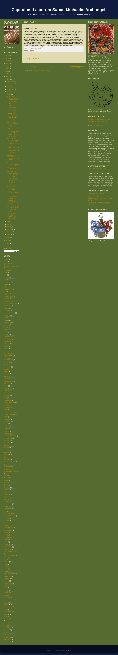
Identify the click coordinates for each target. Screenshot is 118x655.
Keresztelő (7, 426)
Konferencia (7, 433)
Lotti (5, 464)
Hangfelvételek (8, 388)
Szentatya (7, 578)
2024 (7, 58)
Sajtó (5, 564)
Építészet (6, 329)
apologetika (7, 264)
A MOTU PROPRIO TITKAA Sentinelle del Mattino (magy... (13, 181)
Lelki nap (6, 455)
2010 (7, 79)
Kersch (6, 428)
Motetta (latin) (8, 482)
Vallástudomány (8, 611)
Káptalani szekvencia (10, 414)
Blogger (68, 650)
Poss (5, 523)
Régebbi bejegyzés (76, 67)
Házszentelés (8, 393)
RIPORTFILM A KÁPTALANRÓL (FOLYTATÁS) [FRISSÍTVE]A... (12, 174)
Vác (5, 609)
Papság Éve (7, 506)
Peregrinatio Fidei (9, 516)
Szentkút (6, 581)
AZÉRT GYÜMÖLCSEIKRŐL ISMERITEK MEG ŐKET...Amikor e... (13, 166)
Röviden (90, 119)
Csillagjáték (7, 310)
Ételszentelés (7, 339)
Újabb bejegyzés (31, 67)
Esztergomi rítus (8, 336)
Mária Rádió (7, 466)
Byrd (5, 291)
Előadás (6, 327)
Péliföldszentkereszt (9, 513)
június (9, 221)
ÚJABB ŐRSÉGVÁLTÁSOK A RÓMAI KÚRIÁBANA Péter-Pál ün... (13, 215)
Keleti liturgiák (8, 421)
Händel (6, 386)
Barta (5, 275)
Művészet (6, 487)
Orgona (6, 497)
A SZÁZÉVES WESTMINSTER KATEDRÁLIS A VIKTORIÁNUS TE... (12, 100)
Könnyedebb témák (9, 436)
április (9, 226)
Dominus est (7, 315)
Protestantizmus (8, 532)
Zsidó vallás (7, 639)
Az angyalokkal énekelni (11, 266)
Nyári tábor (7, 494)
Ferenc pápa (7, 351)
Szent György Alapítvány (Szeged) (98, 202)
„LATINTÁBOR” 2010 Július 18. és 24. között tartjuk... (13, 207)
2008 (7, 240)
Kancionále (7, 407)
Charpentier (7, 301)
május (9, 224)
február (9, 232)
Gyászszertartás (8, 381)
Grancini (6, 378)
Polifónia (6, 520)
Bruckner (6, 284)
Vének (5, 616)
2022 (7, 63)
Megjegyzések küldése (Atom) (41, 71)
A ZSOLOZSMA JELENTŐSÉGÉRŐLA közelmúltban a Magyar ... (13, 141)
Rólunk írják (7, 544)
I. (94, 125)
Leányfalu (6, 452)
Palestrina (7, 501)
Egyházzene (7, 322)
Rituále (6, 542)
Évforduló (6, 344)
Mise (5, 475)
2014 (7, 68)
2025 (7, 55)
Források (6, 362)
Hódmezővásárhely (9, 402)
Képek (5, 424)
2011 (7, 76)
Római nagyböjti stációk (11, 551)
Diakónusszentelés (9, 313)
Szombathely (7, 592)
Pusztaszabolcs (8, 537)
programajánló (8, 530)
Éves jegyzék (7, 341)
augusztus (10, 92)
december (10, 81)
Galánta (6, 371)
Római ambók (8, 547)
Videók (6, 625)
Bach (5, 272)
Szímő (5, 585)
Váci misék (91, 205)
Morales (6, 480)
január (9, 234)
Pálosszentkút (8, 504)
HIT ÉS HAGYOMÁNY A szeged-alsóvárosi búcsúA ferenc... (13, 108)
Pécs (5, 511)
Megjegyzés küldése (33, 58)
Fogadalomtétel (8, 355)
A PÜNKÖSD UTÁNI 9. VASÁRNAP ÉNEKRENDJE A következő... (13, 133)
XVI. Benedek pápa (9, 635)
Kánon (5, 409)
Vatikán (6, 614)
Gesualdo (6, 374)
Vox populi (7, 630)
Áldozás (6, 259)
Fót (5, 364)
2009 (7, 238)
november (10, 84)
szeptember (11, 89)
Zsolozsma (7, 642)
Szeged (6, 571)
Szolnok (6, 590)
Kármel (6, 417)
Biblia (5, 279)
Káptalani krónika (9, 412)
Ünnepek (6, 604)
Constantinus (7, 306)
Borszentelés (7, 282)
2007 (7, 243)
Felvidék (6, 348)
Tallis (5, 595)
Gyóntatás (7, 383)
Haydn (5, 390)
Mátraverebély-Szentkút (11, 471)
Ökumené (6, 499)
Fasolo (6, 346)
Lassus (6, 445)
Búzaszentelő (8, 289)
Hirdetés (31, 48)
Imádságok (7, 405)
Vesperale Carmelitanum (11, 619)
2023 (7, 61)
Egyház (6, 320)
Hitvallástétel (7, 400)
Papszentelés (8, 508)
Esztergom (7, 334)
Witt (5, 632)
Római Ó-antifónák (9, 555)
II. (96, 125)
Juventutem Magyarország (96, 193)
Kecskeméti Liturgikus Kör (96, 196)
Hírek (5, 397)
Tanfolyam (38, 48)
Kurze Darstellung (102, 121)
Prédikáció (7, 525)
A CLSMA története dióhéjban (97, 169)
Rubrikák (6, 562)
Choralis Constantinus (10, 303)
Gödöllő (6, 376)
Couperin (6, 308)
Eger (5, 317)
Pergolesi (6, 518)
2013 (7, 71)
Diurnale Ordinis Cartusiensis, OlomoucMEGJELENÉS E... (13, 157)
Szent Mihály (7, 576)
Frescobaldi (7, 369)
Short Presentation (100, 119)
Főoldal (53, 67)
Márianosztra (7, 469)
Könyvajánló (7, 438)
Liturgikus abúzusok (9, 462)
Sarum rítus (7, 566)
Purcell (6, 535)
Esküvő (6, 332)
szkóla (5, 588)
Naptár (6, 492)
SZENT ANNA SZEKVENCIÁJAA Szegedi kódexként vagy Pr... (13, 125)
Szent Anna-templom (10, 574)
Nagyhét (6, 489)
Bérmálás (6, 277)
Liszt (5, 457)
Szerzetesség (8, 583)
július (9, 94)
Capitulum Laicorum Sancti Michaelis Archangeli (58, 9)
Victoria (6, 623)
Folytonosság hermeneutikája (8, 358)
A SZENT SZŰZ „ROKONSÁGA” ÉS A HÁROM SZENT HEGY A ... (12, 116)
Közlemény (7, 443)
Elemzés (6, 325)
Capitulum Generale (9, 294)
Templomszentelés (9, 600)
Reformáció (7, 539)
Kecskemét (7, 419)
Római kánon (7, 549)
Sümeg (6, 569)
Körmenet (6, 440)
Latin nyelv (7, 447)
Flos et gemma (8, 353)
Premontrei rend (8, 527)
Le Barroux (7, 450)
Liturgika (6, 459)
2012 (7, 74)
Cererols (6, 298)
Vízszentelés (7, 627)
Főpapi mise (7, 367)
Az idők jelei (7, 270)
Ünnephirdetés (8, 607)
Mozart (6, 485)
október (9, 86)
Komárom (6, 431)
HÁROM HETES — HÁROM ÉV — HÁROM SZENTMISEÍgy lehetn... (12, 200)
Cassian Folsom (8, 296)
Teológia (6, 602)
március (9, 229)
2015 (7, 66)
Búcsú (5, 287)
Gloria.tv (100, 125)
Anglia (5, 261)
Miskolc (6, 478)
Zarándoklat (7, 637)
